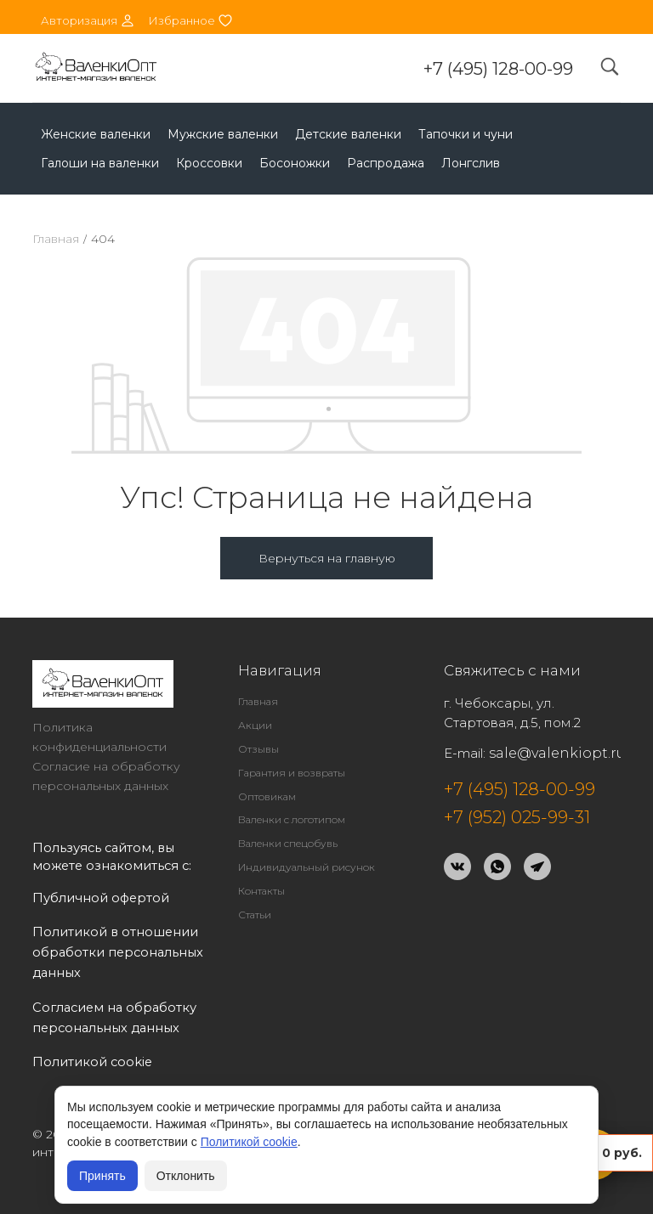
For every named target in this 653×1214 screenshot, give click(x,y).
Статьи (254, 914)
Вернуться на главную (326, 558)
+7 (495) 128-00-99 (498, 69)
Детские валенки (348, 134)
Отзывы (258, 749)
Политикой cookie (249, 1142)
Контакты (261, 890)
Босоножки (294, 163)
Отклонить (185, 1176)
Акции (255, 725)
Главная (55, 239)
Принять (102, 1176)
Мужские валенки (223, 134)
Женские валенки (95, 134)
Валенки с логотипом (291, 819)
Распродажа (385, 163)
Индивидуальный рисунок (306, 867)
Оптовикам (267, 796)
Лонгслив (470, 163)
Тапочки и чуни (465, 134)
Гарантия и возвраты (291, 772)
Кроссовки (209, 163)
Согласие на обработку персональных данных (106, 776)
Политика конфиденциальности (99, 737)
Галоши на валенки (100, 163)
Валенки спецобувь (288, 843)
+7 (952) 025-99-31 (517, 817)
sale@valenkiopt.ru (557, 753)
